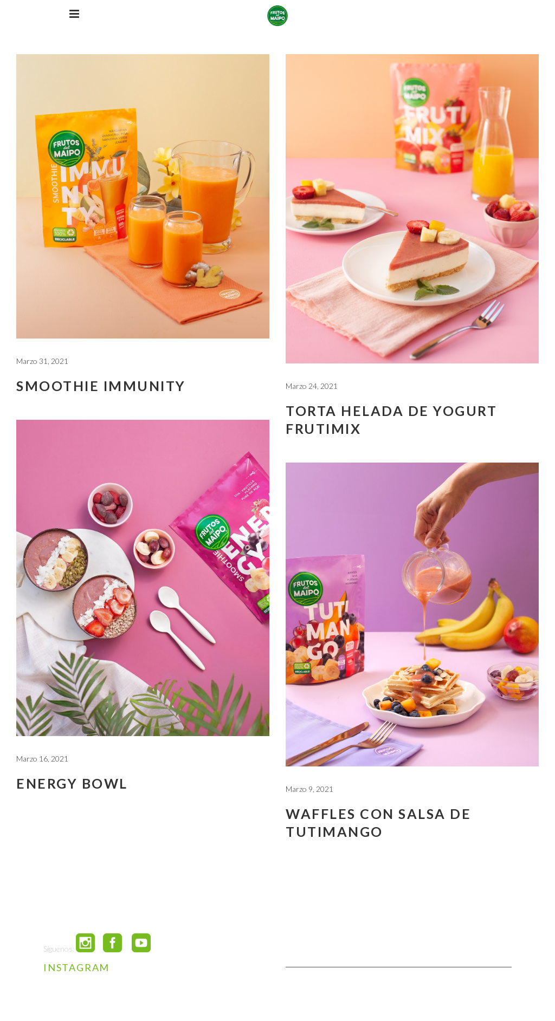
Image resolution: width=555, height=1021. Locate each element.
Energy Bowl (72, 783)
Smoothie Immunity (101, 386)
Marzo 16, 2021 (42, 758)
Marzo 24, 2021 (312, 386)
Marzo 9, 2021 (309, 789)
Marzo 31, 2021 (42, 361)
